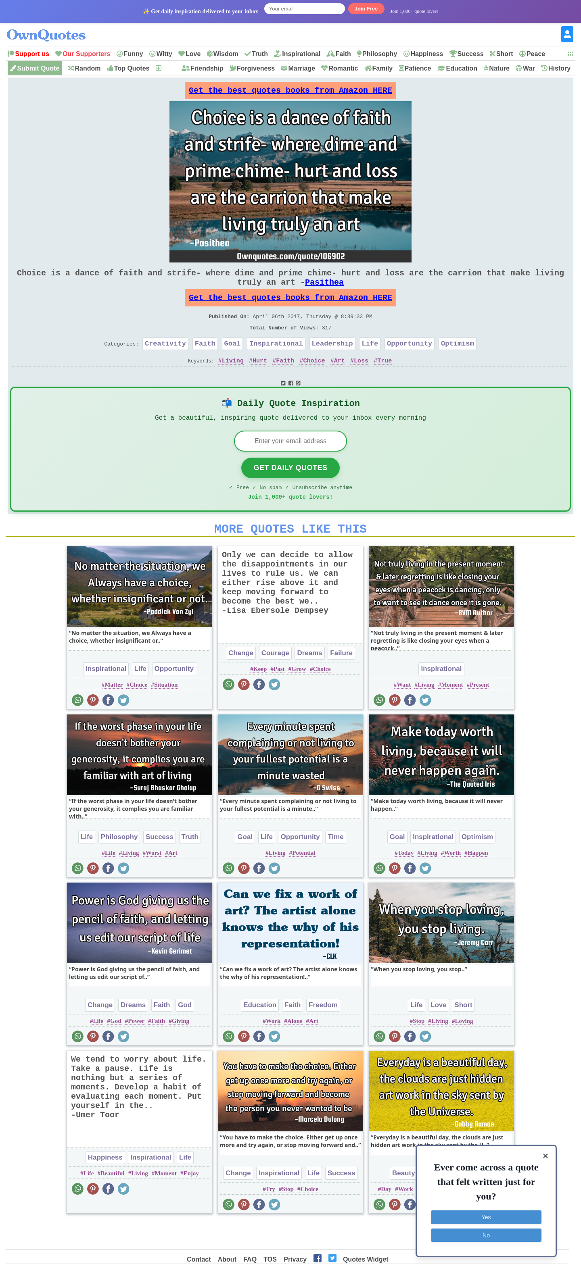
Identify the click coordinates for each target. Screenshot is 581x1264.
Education (461, 68)
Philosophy (379, 53)
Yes (486, 1216)
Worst (153, 879)
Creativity (165, 359)
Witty (164, 53)
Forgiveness (256, 68)
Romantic (343, 68)
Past (279, 695)
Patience (418, 68)
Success (471, 53)
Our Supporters (86, 53)
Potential (304, 879)
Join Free (366, 9)
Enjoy (191, 1200)
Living (233, 378)
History (559, 68)
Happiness (427, 53)
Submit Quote (38, 68)
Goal (232, 359)
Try (270, 1215)
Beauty (403, 1200)
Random (88, 68)
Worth (452, 879)
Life (370, 359)
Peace (536, 53)
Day (386, 1215)
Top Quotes (132, 68)
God (185, 1031)
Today (406, 879)
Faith (343, 53)
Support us (32, 53)
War (529, 68)
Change (240, 679)
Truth (260, 53)
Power (136, 1047)
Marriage (301, 68)
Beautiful (112, 1200)
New (169, 68)
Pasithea (324, 290)
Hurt (260, 378)
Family (382, 68)
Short (504, 53)
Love (193, 53)
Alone (295, 1047)
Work (273, 1047)
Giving (180, 1047)
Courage (275, 679)
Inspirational (301, 53)
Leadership (332, 359)
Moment (452, 711)
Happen (478, 879)
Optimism (457, 359)
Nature (499, 68)
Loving (464, 1047)
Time (335, 863)
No (486, 1234)
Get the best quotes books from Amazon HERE (290, 92)
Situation (166, 711)
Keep (260, 695)
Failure (341, 679)
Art (339, 378)
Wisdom (225, 53)
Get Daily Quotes (290, 489)
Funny (133, 53)
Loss (361, 378)
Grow (298, 695)
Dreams (309, 679)
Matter (113, 711)
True (384, 378)
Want (404, 711)
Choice (314, 378)
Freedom (323, 1031)
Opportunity (409, 359)
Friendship (207, 68)
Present (479, 711)
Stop (418, 1047)
